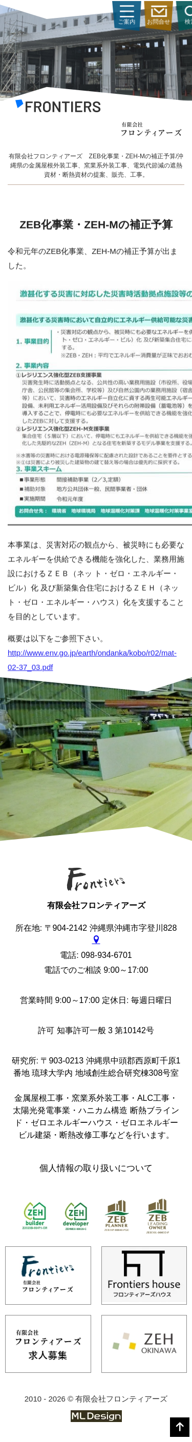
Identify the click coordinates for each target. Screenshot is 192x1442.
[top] (179, 1427)
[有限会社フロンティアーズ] (57, 108)
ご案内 (168, 15)
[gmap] (96, 940)
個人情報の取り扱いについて (96, 1168)
